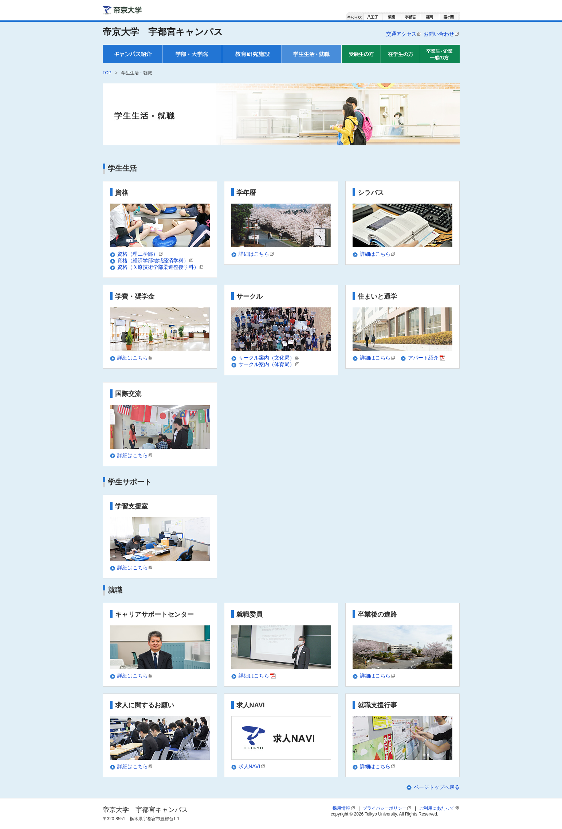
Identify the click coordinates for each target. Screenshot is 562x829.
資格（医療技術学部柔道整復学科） (160, 267)
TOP (107, 72)
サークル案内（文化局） (269, 358)
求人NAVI (252, 766)
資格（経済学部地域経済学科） (155, 260)
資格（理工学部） (140, 254)
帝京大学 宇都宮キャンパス (163, 32)
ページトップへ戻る (437, 787)
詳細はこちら (257, 254)
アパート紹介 (427, 358)
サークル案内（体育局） (269, 364)
